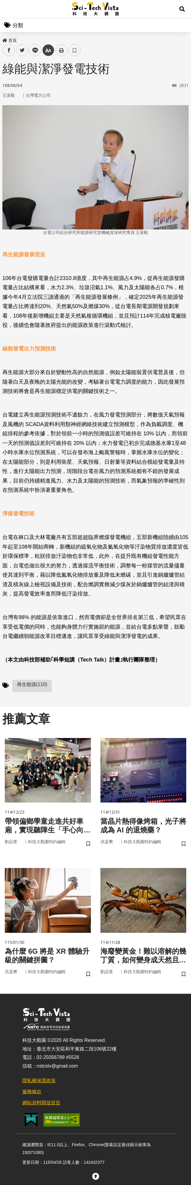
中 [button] (48, 50)
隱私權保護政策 (39, 1080)
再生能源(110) (32, 684)
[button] (182, 9)
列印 (61, 50)
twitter (22, 50)
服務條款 (31, 1091)
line (33, 50)
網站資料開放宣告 (41, 1102)
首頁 (9, 40)
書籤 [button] (74, 50)
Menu (9, 9)
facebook (9, 50)
